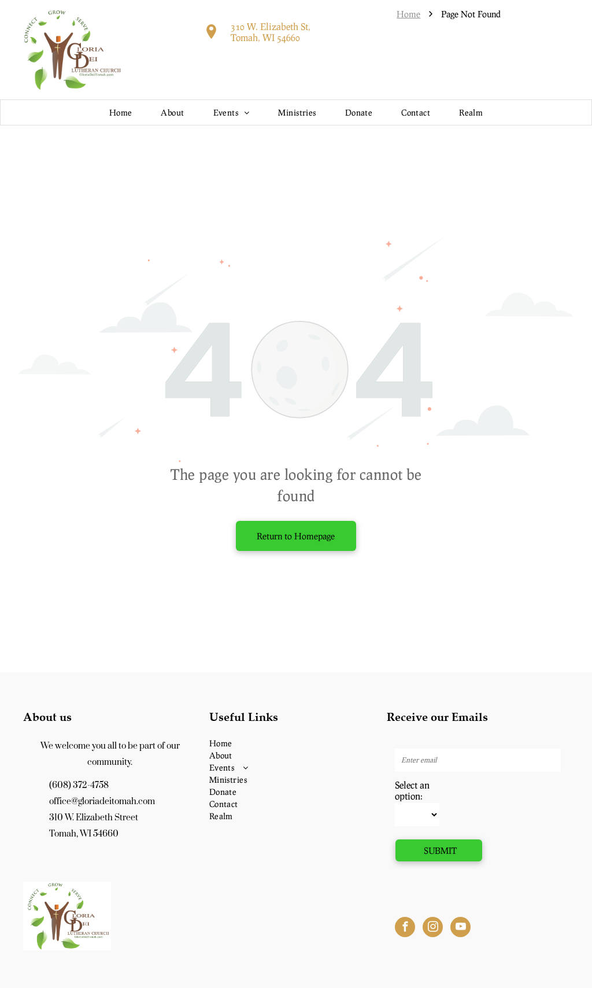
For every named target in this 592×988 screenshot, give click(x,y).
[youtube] (460, 928)
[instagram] (433, 928)
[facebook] (405, 928)
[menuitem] (121, 112)
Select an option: (412, 790)
